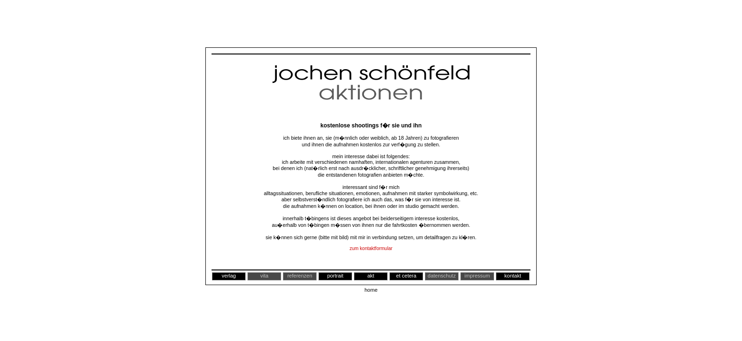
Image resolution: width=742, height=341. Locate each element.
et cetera (406, 275)
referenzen (299, 275)
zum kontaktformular (371, 248)
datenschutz (442, 275)
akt (370, 275)
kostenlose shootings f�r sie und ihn (371, 125)
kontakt (512, 275)
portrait (335, 275)
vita (264, 275)
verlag (229, 275)
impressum (477, 275)
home (371, 290)
